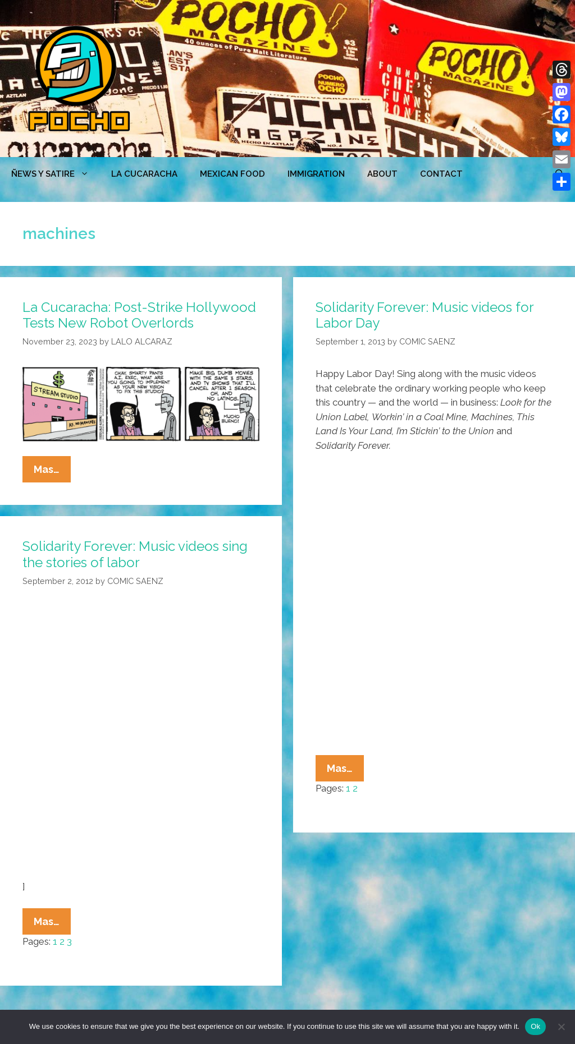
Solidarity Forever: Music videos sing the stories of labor (135, 554)
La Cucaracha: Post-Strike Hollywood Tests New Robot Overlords (139, 315)
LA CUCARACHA (144, 174)
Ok (535, 1026)
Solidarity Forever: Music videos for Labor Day (424, 315)
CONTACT (441, 174)
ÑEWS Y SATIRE (55, 174)
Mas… (52, 471)
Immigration (316, 174)
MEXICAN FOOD (232, 174)
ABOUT (382, 174)
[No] (561, 1026)
